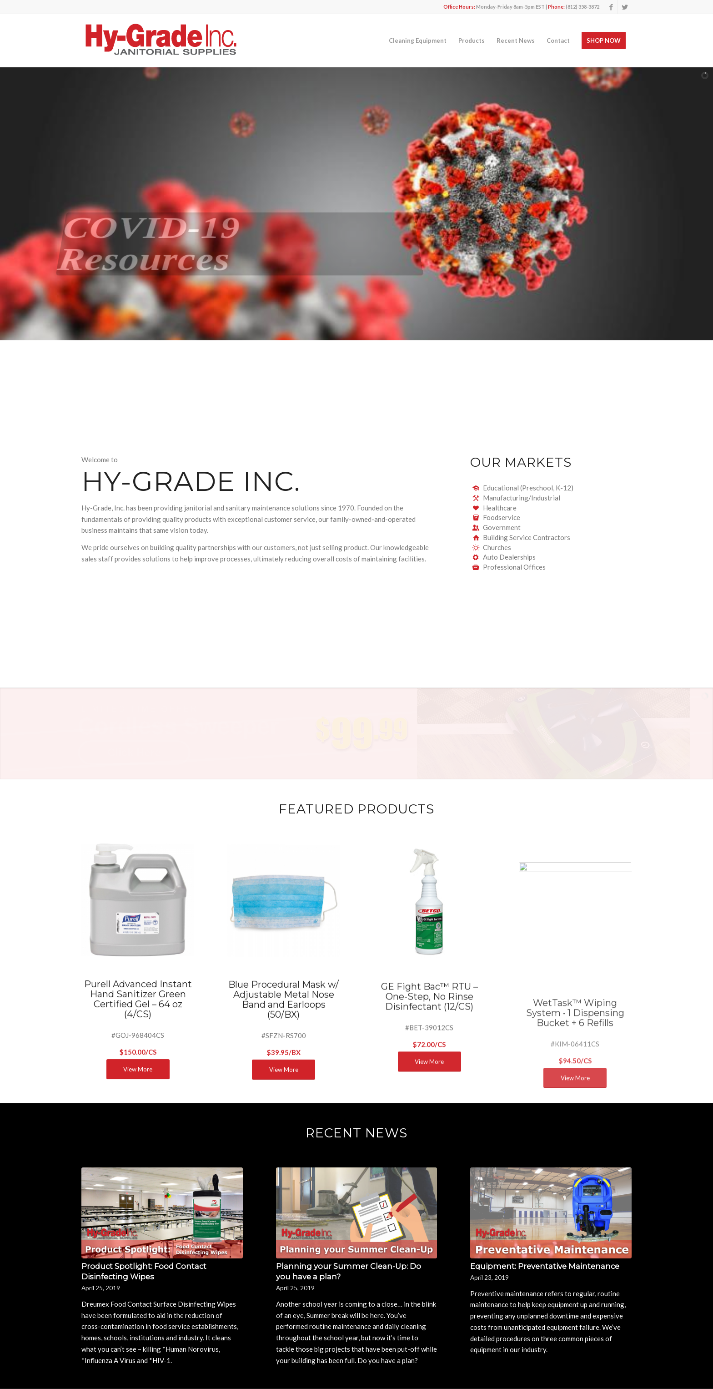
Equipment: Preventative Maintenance (544, 1266)
